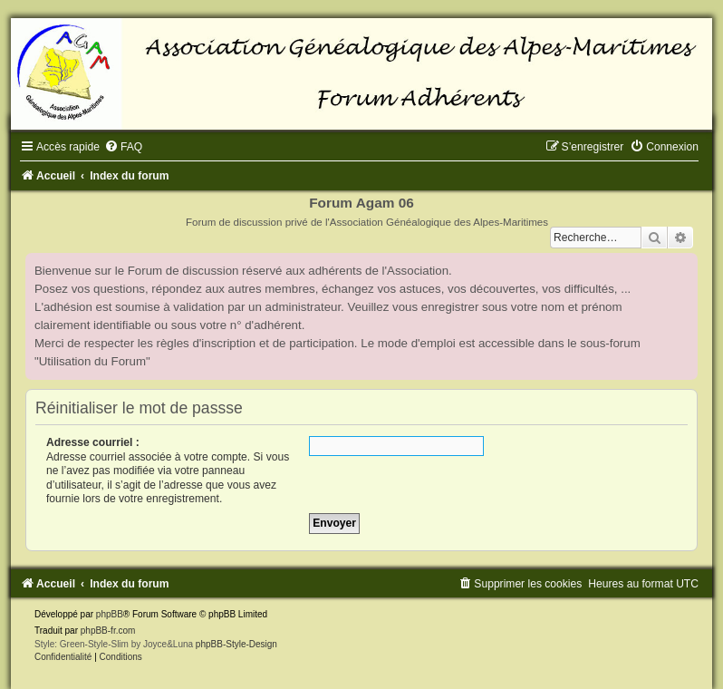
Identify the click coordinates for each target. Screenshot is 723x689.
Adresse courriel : (93, 442)
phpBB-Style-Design (236, 644)
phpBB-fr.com (108, 631)
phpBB (109, 614)
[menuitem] (123, 147)
